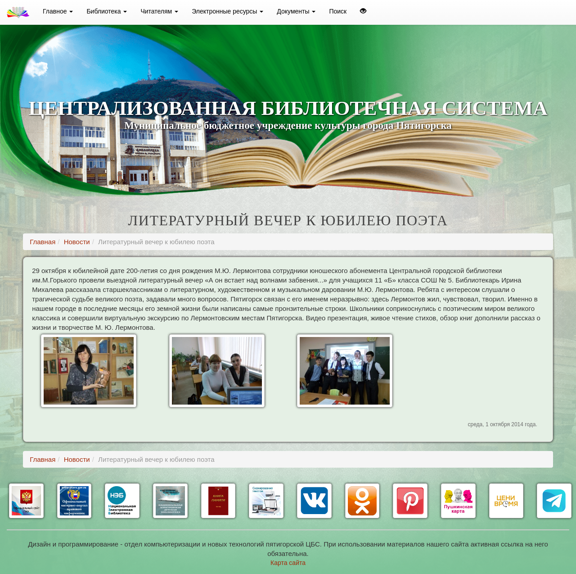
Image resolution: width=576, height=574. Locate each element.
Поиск (337, 11)
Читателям (159, 11)
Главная (42, 242)
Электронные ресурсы (227, 11)
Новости (77, 242)
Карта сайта (288, 562)
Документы (296, 11)
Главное (58, 11)
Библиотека (106, 11)
